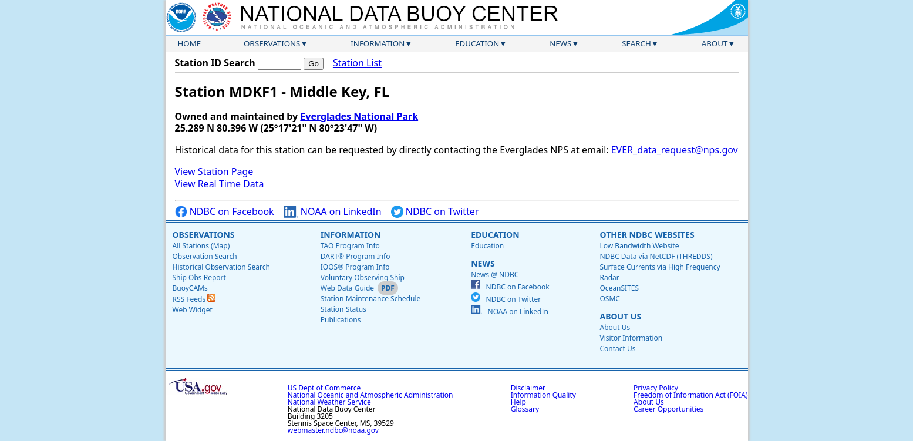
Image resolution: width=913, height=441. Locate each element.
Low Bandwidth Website (639, 246)
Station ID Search (215, 62)
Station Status (343, 309)
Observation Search (205, 256)
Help (518, 402)
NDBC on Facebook (224, 212)
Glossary (525, 409)
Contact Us (617, 349)
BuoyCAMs (190, 288)
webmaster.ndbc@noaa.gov (333, 430)
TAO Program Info (350, 246)
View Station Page (214, 171)
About (715, 43)
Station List (357, 63)
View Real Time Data (219, 183)
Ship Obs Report (199, 277)
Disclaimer (528, 388)
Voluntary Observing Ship (363, 277)
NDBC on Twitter (435, 212)
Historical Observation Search (221, 267)
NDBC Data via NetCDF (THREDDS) (655, 256)
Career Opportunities (668, 409)
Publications (341, 320)
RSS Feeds (194, 299)
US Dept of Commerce (324, 388)
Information (378, 43)
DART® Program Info (355, 256)
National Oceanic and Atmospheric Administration (370, 395)
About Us (620, 316)
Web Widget (193, 310)
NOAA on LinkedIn (333, 212)
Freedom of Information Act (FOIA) (690, 395)
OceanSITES (619, 288)
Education (477, 43)
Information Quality (543, 395)
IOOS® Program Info (355, 267)
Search (636, 43)
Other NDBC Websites (646, 234)
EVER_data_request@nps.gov (674, 149)
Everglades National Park (359, 116)
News (560, 43)
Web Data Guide (347, 288)
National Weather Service (329, 402)
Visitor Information (630, 338)
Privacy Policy (656, 388)
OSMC (609, 299)
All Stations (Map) (201, 246)
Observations (272, 43)
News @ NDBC (494, 275)
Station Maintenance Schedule (371, 299)
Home (189, 43)
